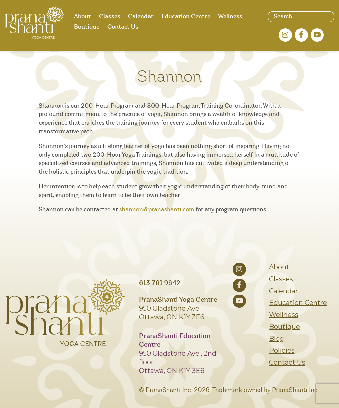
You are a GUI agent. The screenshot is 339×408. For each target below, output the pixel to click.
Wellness (230, 17)
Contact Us (122, 27)
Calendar (141, 17)
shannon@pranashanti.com (156, 210)
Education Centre (186, 17)
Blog (276, 338)
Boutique (86, 27)
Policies (282, 350)
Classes (109, 17)
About (82, 17)
